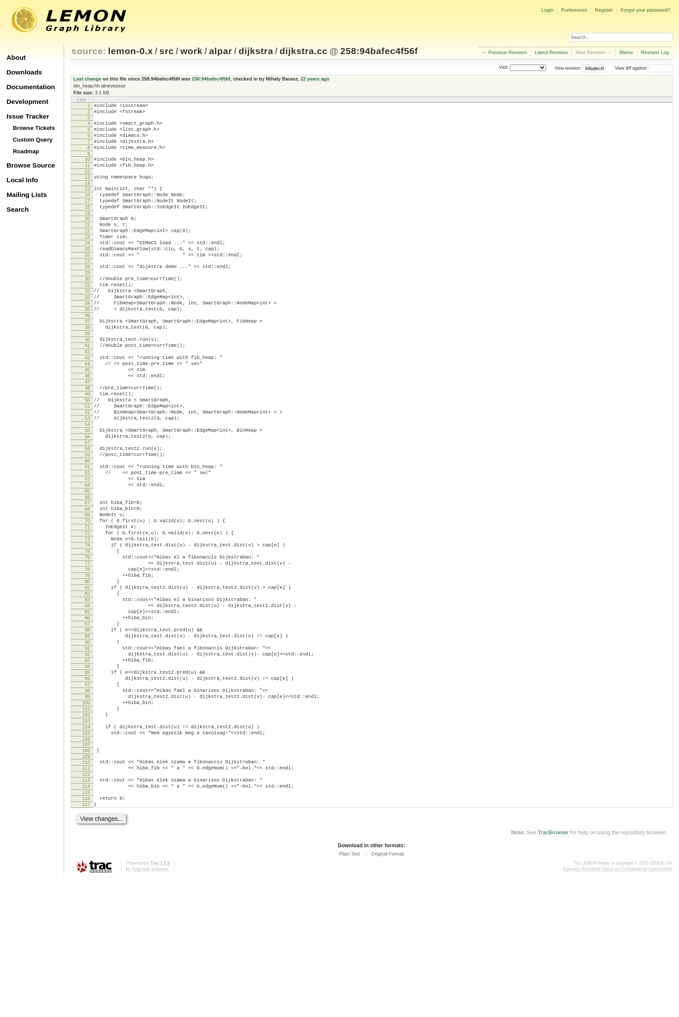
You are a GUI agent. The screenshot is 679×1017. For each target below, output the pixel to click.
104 (86, 851)
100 (86, 822)
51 (87, 463)
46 (87, 426)
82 (87, 689)
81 (87, 682)
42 (87, 397)
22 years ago (315, 78)
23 (87, 259)
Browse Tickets (34, 128)
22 (87, 251)
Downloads (24, 72)
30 (87, 308)
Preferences (574, 10)
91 (87, 756)
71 (87, 608)
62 (87, 544)
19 (87, 231)
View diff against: (644, 68)
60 (87, 529)
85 (87, 711)
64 (87, 559)
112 (86, 905)
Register (604, 10)
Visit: (503, 67)
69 (87, 594)
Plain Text (349, 992)
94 (87, 778)
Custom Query (33, 139)
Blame (626, 52)
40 (87, 382)
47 (87, 433)
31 (87, 316)
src (166, 51)
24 (87, 266)
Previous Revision (507, 52)
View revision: (568, 68)
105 (86, 859)
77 (87, 652)
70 (87, 601)
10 (87, 168)
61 (87, 536)
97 (87, 800)
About (16, 57)
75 (87, 638)
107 (86, 872)
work (191, 51)
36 (87, 352)
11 (87, 175)
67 (87, 579)
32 (87, 323)
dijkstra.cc (304, 51)
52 (87, 470)
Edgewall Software (150, 1008)
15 (87, 201)
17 (87, 216)
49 (87, 448)
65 (87, 566)
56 (87, 500)
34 (87, 338)
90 (87, 748)
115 (86, 927)
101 (86, 829)
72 (87, 616)
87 (87, 726)
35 (87, 345)
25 (87, 273)
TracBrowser (553, 972)
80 (87, 675)
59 (87, 522)
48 (87, 441)
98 (87, 807)
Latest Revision (551, 52)
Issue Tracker (27, 116)
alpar (220, 51)
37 (87, 360)
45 (87, 419)
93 (87, 770)
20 (87, 236)
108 (86, 877)
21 (87, 244)
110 (86, 890)
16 (87, 209)
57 (87, 507)
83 (87, 697)
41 (87, 389)
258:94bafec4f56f (379, 51)
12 (87, 183)
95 (87, 785)
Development (27, 101)
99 (87, 814)
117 (86, 942)
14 (87, 196)
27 (87, 288)
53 (87, 478)
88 (87, 733)
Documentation (30, 86)
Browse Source (30, 165)
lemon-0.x (130, 51)
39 (87, 375)
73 (87, 623)
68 (87, 586)
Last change (87, 78)
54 (87, 485)
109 (86, 885)
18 (87, 223)
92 (87, 763)
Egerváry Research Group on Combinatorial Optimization (618, 1008)
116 (86, 934)
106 (86, 866)
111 (86, 898)
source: (88, 51)
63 (87, 551)
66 (87, 573)
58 (87, 514)
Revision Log (655, 52)
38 (87, 367)
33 (87, 330)
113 (86, 912)
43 (87, 404)
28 (87, 294)
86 (87, 719)
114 (86, 920)
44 (87, 411)
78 (87, 660)
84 (87, 704)
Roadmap (26, 151)
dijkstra (256, 51)
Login (547, 10)
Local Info (22, 180)
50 (87, 455)
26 (87, 281)
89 (87, 741)
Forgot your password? (645, 10)
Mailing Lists (26, 194)
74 (87, 630)
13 (87, 188)
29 (87, 301)
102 (86, 836)
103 (86, 844)
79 (87, 667)
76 (87, 645)
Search (17, 209)
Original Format (387, 992)
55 (87, 492)
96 (87, 792)
